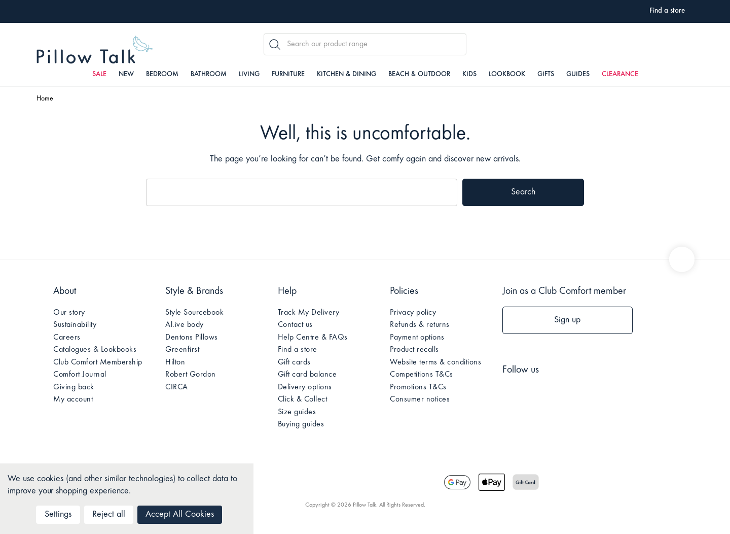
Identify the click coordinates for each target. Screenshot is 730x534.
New (126, 74)
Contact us (295, 325)
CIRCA (176, 387)
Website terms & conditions (435, 362)
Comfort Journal (79, 375)
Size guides (297, 412)
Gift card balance (307, 375)
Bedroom (162, 74)
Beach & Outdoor (419, 74)
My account (73, 399)
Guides (578, 74)
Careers (67, 337)
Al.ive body (184, 325)
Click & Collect (302, 399)
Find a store (297, 350)
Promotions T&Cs (418, 387)
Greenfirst (182, 350)
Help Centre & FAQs (313, 337)
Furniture (288, 74)
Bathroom (209, 74)
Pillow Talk (94, 50)
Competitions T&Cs (421, 375)
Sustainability (74, 325)
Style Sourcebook (194, 313)
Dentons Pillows (191, 337)
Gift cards (294, 362)
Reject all (108, 514)
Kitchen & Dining (346, 74)
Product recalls (414, 350)
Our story (69, 313)
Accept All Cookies (179, 514)
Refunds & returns (420, 325)
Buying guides (301, 424)
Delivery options (305, 387)
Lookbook (507, 74)
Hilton (175, 362)
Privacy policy (413, 313)
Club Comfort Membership (97, 362)
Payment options (417, 337)
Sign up (567, 320)
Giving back (73, 387)
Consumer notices (420, 399)
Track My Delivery (309, 313)
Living (249, 74)
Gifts (545, 74)
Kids (469, 74)
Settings (58, 514)
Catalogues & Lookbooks (94, 350)
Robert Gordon (190, 375)
